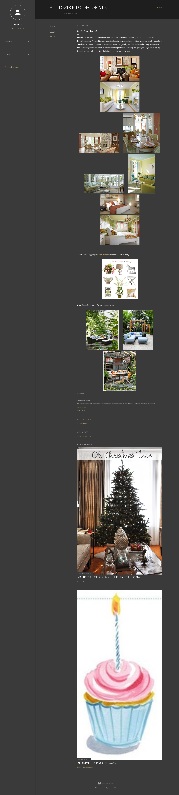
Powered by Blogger (107, 783)
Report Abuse (12, 67)
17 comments (88, 582)
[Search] (160, 7)
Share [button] (52, 26)
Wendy (18, 24)
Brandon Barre (81, 410)
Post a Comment (84, 436)
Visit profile (17, 29)
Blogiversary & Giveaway (96, 763)
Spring (52, 36)
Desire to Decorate (83, 7)
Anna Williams (114, 788)
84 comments (88, 767)
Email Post (87, 420)
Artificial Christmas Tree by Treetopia (108, 577)
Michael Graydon (81, 407)
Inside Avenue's (103, 254)
